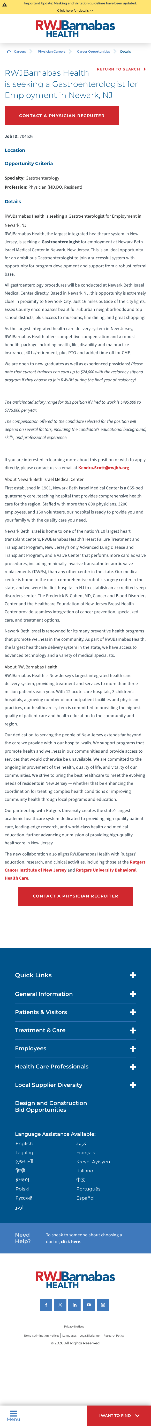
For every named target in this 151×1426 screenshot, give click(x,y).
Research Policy (114, 1336)
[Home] (75, 28)
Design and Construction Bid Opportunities (51, 1106)
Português (88, 1189)
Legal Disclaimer (90, 1336)
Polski (22, 1189)
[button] (119, 1416)
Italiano (84, 1170)
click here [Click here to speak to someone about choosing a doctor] (70, 1241)
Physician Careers (51, 51)
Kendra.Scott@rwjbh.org (103, 468)
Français (85, 1152)
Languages (69, 1336)
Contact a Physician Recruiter (61, 115)
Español (85, 1198)
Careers (20, 51)
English (24, 1143)
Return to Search (118, 69)
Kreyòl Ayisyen (93, 1161)
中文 (81, 1179)
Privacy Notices (74, 1326)
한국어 (22, 1179)
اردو (20, 1207)
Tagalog (24, 1152)
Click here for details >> (75, 10)
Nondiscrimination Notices (41, 1336)
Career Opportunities (93, 51)
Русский (24, 1198)
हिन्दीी (20, 1170)
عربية (81, 1143)
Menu (13, 1416)
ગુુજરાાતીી (24, 1161)
